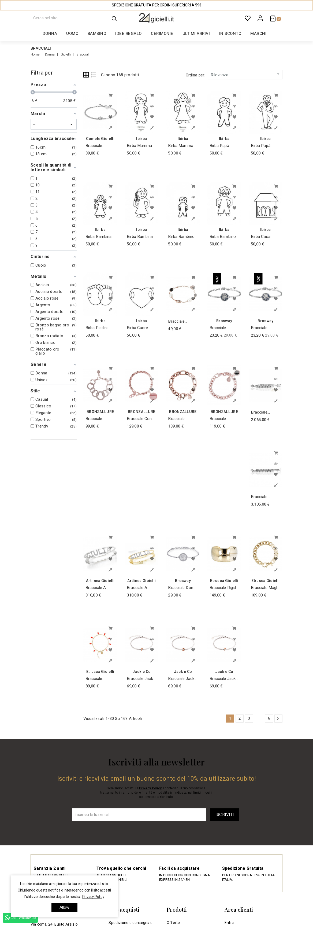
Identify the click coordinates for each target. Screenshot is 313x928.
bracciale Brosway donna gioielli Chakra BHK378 (224, 328)
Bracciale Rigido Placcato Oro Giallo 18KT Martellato (224, 588)
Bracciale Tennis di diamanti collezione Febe (265, 412)
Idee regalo (128, 33)
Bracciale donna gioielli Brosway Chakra (183, 588)
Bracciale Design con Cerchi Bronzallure (95, 419)
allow (64, 907)
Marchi (258, 33)
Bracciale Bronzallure (178, 419)
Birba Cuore (137, 328)
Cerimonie (162, 33)
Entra (229, 923)
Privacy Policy (150, 788)
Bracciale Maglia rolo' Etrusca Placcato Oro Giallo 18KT (265, 588)
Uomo (72, 33)
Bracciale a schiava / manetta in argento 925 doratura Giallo (140, 588)
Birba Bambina (98, 237)
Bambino (97, 33)
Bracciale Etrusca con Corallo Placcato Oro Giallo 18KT (97, 679)
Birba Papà (219, 146)
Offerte (173, 923)
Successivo (278, 718)
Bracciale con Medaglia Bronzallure (139, 419)
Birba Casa (260, 237)
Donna (50, 33)
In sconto (230, 33)
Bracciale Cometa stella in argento (98, 146)
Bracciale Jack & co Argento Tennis (181, 679)
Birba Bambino (181, 237)
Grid (86, 75)
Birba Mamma (139, 146)
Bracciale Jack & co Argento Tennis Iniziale (140, 679)
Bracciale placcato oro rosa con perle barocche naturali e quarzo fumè (182, 321)
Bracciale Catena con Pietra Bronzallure (220, 419)
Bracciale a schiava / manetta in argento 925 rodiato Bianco (99, 588)
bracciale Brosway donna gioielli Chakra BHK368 (265, 328)
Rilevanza (246, 74)
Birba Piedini (96, 328)
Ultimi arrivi (196, 33)
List (93, 75)
